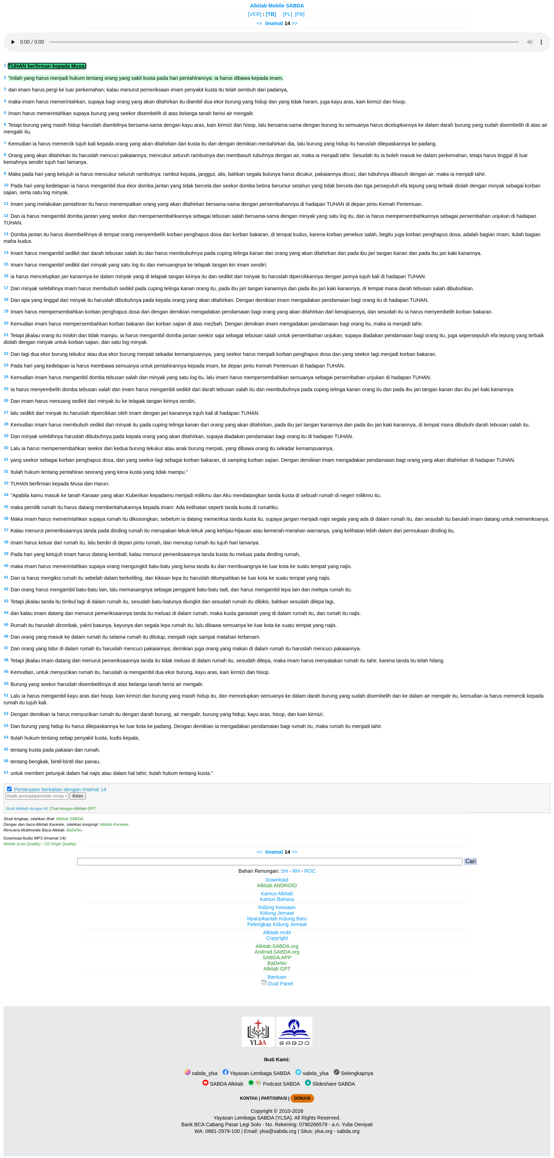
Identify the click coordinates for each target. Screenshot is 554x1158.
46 (6, 636)
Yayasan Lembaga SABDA (256, 1073)
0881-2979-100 (222, 1131)
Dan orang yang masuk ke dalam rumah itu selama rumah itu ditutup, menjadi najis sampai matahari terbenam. (136, 637)
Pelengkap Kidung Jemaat (277, 924)
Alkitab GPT (277, 969)
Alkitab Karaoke (114, 824)
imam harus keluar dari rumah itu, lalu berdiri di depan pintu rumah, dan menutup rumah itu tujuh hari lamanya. (135, 542)
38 (6, 542)
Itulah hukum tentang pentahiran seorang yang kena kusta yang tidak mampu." (99, 472)
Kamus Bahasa (277, 899)
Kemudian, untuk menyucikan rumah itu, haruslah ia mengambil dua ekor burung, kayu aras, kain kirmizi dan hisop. (140, 672)
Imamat (274, 23)
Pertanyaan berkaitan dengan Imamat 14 (60, 789)
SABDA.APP (277, 957)
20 (6, 323)
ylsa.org (323, 1131)
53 (6, 725)
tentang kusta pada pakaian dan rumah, (55, 750)
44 (6, 612)
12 (6, 215)
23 (6, 365)
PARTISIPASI (274, 1098)
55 (6, 749)
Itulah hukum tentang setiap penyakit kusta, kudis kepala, (75, 738)
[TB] (271, 14)
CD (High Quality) (60, 844)
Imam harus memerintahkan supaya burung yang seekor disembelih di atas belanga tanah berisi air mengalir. (131, 113)
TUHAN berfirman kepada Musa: (47, 66)
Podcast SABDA (274, 1084)
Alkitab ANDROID (277, 885)
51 (6, 695)
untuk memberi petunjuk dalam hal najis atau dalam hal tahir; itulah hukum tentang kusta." (112, 773)
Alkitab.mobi (277, 932)
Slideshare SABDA (330, 1084)
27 (6, 412)
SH (284, 871)
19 (6, 311)
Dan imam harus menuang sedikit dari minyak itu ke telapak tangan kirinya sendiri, (103, 401)
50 (6, 683)
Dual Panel (277, 983)
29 (6, 436)
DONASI (302, 1098)
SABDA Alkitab (222, 1084)
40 (6, 565)
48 (6, 660)
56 (6, 761)
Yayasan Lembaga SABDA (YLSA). (253, 1118)
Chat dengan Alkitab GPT (73, 808)
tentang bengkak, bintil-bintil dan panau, (55, 761)
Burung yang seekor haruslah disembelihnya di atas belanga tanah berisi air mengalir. (107, 684)
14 (6, 252)
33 (6, 483)
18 (6, 299)
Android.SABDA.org (276, 952)
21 (6, 335)
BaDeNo (74, 830)
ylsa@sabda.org (277, 1131)
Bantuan (277, 977)
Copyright (277, 938)
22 (6, 353)
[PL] (287, 14)
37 (6, 530)
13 (6, 234)
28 (6, 424)
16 (6, 276)
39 (6, 553)
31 (6, 459)
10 (6, 185)
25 (6, 389)
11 (6, 203)
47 (6, 648)
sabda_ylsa (201, 1073)
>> (294, 23)
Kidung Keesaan (277, 907)
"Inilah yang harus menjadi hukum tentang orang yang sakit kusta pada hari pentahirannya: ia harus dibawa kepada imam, (145, 78)
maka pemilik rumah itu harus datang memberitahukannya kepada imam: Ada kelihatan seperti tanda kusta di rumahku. (145, 507)
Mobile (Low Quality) (22, 844)
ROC (310, 871)
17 (6, 288)
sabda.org (348, 1131)
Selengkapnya (353, 1073)
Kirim (77, 796)
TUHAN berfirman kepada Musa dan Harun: (60, 484)
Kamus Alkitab (277, 893)
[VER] (254, 14)
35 (6, 507)
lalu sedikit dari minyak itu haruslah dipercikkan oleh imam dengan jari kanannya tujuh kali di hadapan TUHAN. (135, 413)
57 (6, 772)
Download (277, 880)
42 (6, 589)
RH (296, 871)
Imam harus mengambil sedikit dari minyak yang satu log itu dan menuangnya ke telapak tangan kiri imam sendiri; (139, 265)
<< (260, 23)
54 (6, 737)
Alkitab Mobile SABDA (277, 5)
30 (6, 448)
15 (6, 264)
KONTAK (249, 1098)
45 (6, 624)
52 (6, 713)
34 (6, 495)
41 (6, 577)
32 (6, 471)
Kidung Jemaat (277, 913)
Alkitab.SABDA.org (277, 946)
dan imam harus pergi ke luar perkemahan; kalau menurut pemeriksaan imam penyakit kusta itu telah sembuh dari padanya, (148, 89)
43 (6, 601)
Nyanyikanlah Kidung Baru (277, 918)
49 (6, 671)
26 (6, 400)
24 (6, 377)
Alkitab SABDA (69, 819)
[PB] (300, 14)
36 (6, 518)
